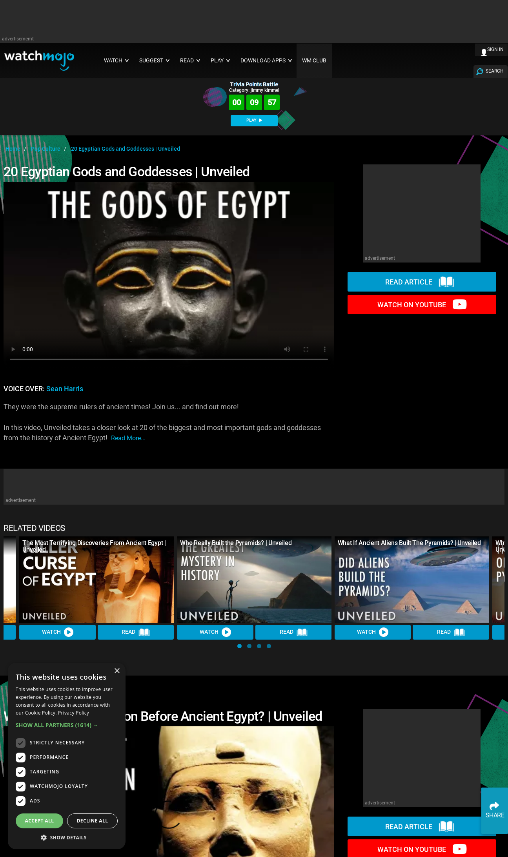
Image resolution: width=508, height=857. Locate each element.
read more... (128, 438)
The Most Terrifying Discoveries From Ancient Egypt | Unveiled (94, 546)
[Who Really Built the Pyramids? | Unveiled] (254, 580)
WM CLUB (314, 60)
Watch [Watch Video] (57, 632)
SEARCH (495, 71)
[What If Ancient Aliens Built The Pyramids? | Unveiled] (412, 580)
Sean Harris (64, 389)
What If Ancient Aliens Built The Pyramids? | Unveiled (409, 543)
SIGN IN (495, 49)
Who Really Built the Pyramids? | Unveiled (235, 543)
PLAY (254, 120)
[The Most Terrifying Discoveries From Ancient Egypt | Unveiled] (96, 580)
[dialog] (67, 756)
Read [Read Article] (136, 632)
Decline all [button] (92, 820)
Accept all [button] (39, 820)
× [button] (117, 671)
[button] (239, 646)
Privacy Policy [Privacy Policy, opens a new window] (73, 712)
